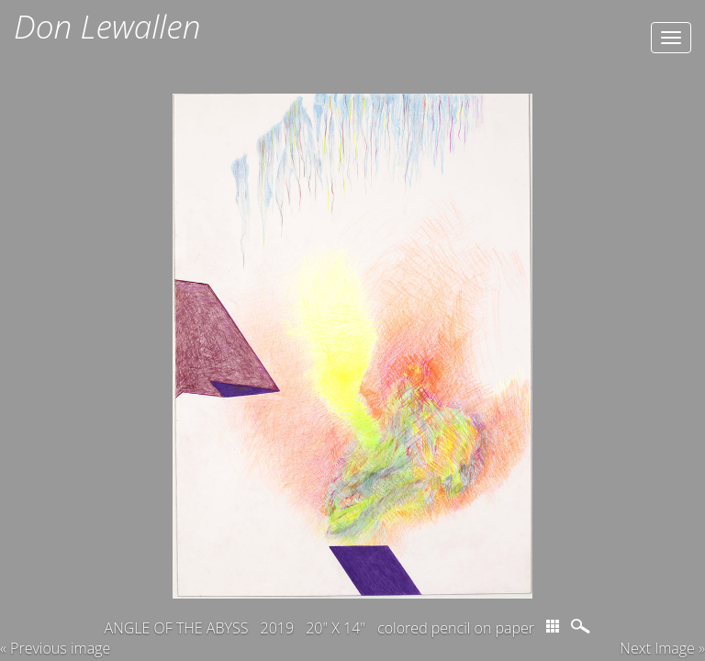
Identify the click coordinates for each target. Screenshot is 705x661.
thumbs (552, 626)
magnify (582, 626)
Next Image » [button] (662, 648)
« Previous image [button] (55, 648)
